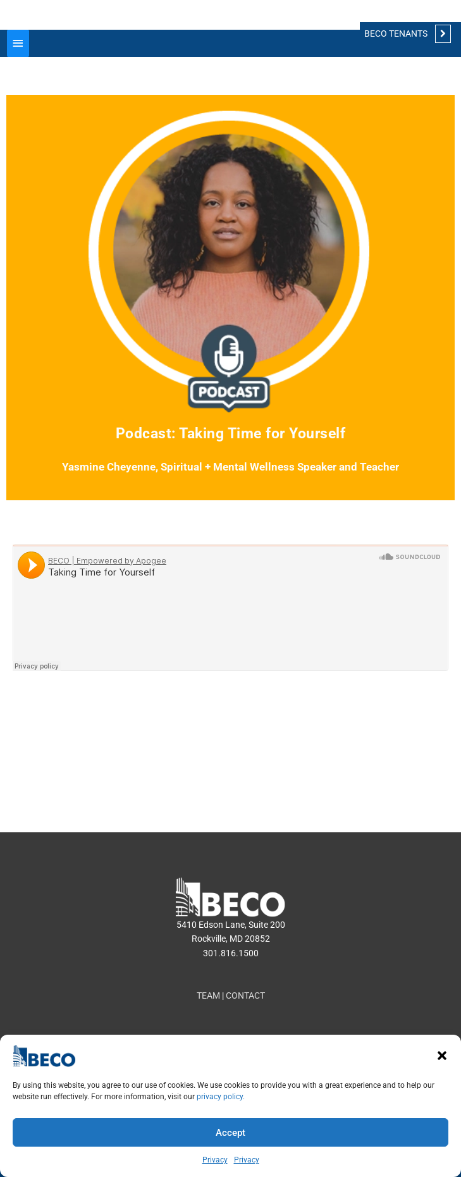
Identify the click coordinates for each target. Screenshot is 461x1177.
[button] (442, 1055)
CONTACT (245, 995)
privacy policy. (221, 1096)
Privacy (215, 1159)
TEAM (208, 995)
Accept (230, 1132)
